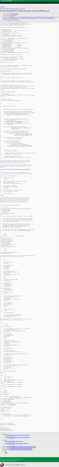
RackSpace (17, 464)
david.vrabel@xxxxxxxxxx (15, 18)
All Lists (3, 6)
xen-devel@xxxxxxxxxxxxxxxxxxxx (30, 18)
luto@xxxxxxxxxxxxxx (6, 18)
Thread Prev (10, 8)
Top (0, 6)
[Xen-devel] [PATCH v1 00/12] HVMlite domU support (14, 441)
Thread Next (14, 8)
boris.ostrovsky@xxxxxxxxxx (14, 13)
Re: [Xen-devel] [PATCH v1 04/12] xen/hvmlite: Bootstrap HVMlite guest (17, 435)
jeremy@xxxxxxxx (26, 17)
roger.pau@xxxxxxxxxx (51, 18)
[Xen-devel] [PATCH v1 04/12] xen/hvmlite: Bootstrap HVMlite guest (16, 443)
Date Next (5, 8)
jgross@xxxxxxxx (12, 17)
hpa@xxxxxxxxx (22, 18)
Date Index (18, 8)
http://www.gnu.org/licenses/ (23, 230)
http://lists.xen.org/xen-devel (6, 430)
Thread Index (22, 8)
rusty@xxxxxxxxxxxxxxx (39, 17)
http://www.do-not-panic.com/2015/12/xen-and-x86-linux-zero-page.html (15, 169)
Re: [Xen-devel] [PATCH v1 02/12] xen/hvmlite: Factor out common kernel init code (21, 446)
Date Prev (2, 8)
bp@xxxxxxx (45, 18)
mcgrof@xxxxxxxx (15, 14)
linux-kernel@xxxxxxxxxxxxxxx (48, 17)
